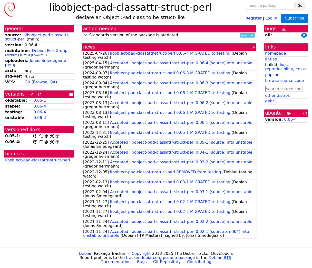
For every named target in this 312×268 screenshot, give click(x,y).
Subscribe (294, 18)
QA (53, 82)
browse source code (284, 80)
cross (301, 69)
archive (12, 55)
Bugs (142, 261)
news (89, 47)
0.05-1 (39, 100)
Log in (271, 18)
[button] (85, 35)
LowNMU (39, 55)
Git (27, 82)
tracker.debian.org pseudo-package (160, 257)
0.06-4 (39, 106)
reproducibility (279, 69)
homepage (275, 53)
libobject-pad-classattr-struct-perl (37, 160)
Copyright (141, 253)
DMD (25, 55)
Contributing (199, 261)
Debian (86, 253)
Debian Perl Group (50, 50)
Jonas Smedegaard (48, 60)
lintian (271, 59)
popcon (272, 74)
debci (270, 101)
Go (300, 6)
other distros (277, 95)
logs (284, 64)
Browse (40, 82)
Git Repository (167, 261)
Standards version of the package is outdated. (169, 35)
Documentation (116, 261)
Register (254, 18)
